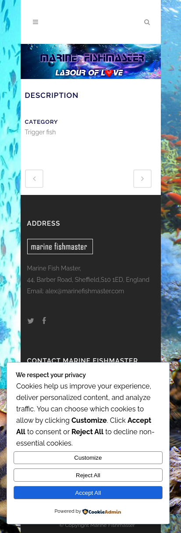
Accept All (88, 493)
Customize (88, 457)
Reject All (88, 475)
